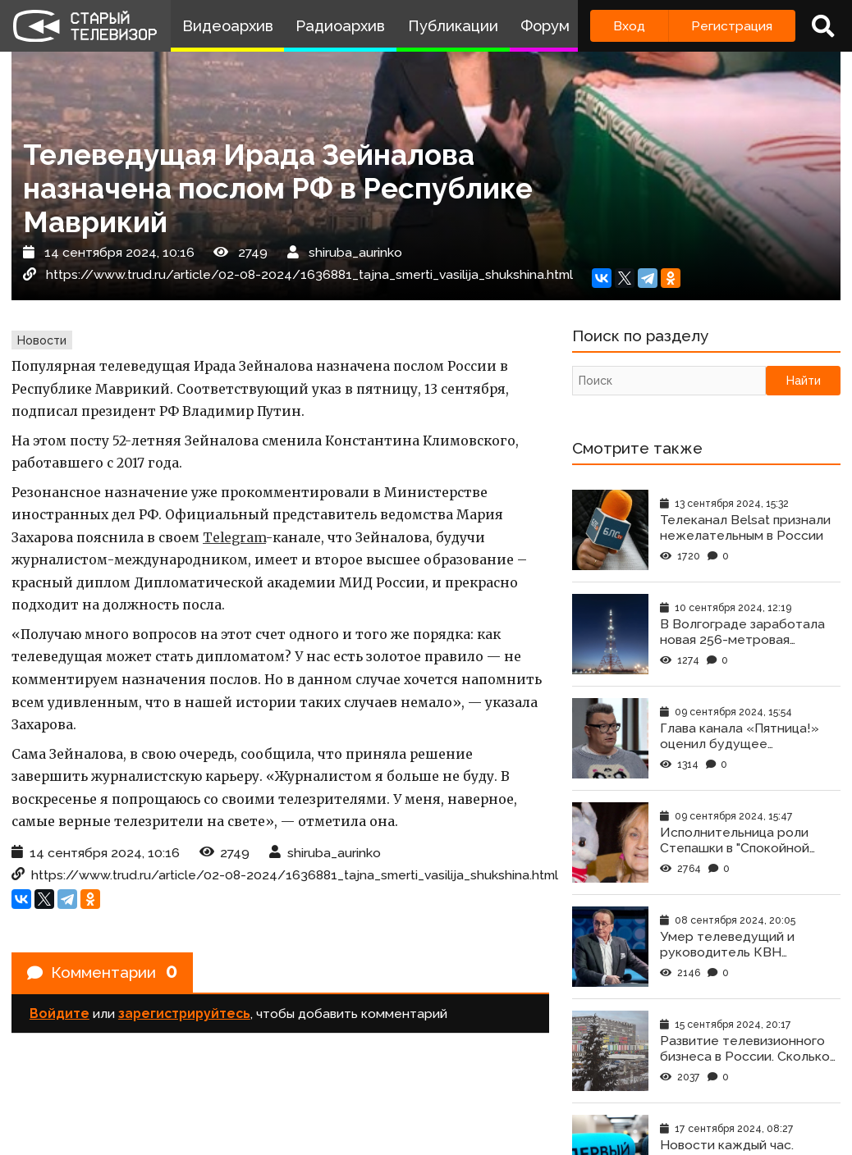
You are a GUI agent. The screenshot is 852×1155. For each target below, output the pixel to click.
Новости (41, 340)
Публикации (453, 25)
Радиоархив (340, 25)
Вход (629, 26)
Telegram (234, 538)
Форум (545, 25)
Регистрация (731, 26)
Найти (803, 382)
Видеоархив (227, 25)
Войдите (59, 1016)
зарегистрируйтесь (184, 1016)
